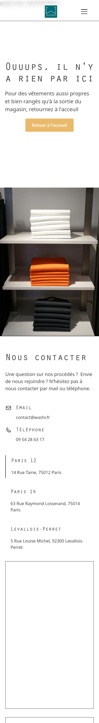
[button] (84, 11)
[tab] (37, 466)
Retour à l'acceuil (49, 125)
